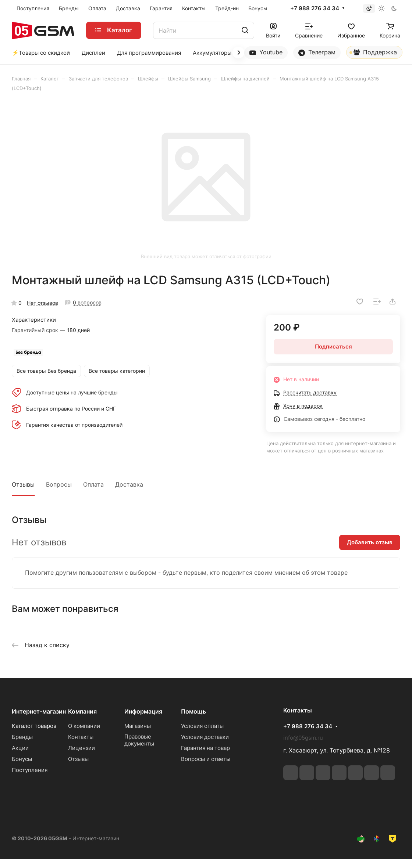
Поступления (29, 769)
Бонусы (22, 758)
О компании (84, 725)
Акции (20, 747)
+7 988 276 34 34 (314, 8)
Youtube (266, 52)
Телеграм (316, 52)
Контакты (80, 736)
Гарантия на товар (205, 747)
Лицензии (81, 747)
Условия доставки (205, 736)
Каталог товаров (34, 725)
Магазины (137, 725)
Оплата (93, 484)
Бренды (22, 736)
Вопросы (59, 484)
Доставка (129, 484)
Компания (82, 711)
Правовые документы (139, 740)
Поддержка (373, 53)
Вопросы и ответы (205, 758)
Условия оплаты (202, 725)
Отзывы (23, 484)
